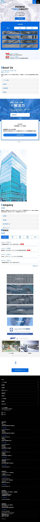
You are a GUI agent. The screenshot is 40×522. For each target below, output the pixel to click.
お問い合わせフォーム (20, 370)
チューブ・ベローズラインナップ (29, 42)
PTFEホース (11, 37)
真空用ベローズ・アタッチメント (10, 42)
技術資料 (3, 395)
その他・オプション (11, 45)
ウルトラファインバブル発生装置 (32, 45)
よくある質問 (4, 398)
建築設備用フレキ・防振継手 (29, 33)
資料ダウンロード (20, 336)
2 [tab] (14, 355)
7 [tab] (22, 355)
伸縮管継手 (29, 37)
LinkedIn (4, 414)
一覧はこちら (35, 296)
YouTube (4, 412)
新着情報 (3, 401)
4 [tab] (22, 173)
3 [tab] (16, 355)
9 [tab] (25, 355)
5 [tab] (19, 355)
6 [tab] (20, 355)
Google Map (4, 427)
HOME (3, 379)
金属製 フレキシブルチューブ (11, 33)
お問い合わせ (20, 18)
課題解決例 (14, 147)
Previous (2, 346)
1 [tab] (17, 173)
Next (38, 346)
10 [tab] (27, 355)
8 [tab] (24, 355)
